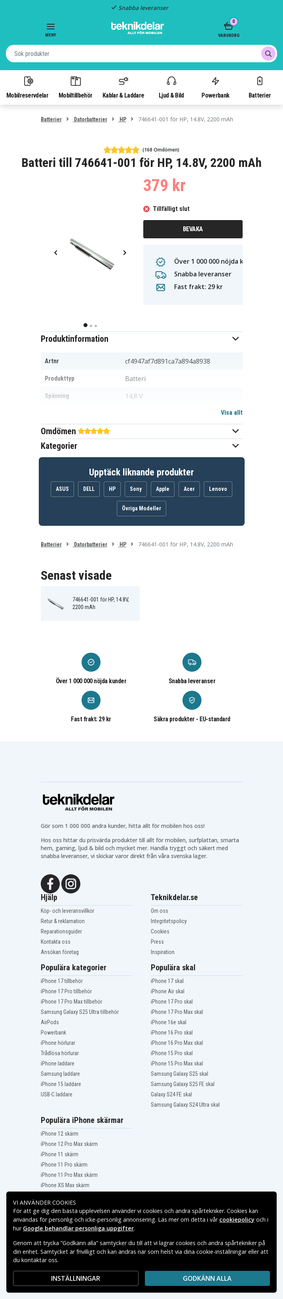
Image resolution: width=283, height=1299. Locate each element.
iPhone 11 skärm (59, 1154)
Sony (136, 489)
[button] (142, 338)
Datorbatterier (90, 119)
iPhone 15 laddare (61, 1084)
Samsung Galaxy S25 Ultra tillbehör (80, 1012)
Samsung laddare (60, 1074)
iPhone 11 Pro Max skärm (69, 1175)
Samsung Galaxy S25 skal (179, 1074)
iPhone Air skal (167, 991)
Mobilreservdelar (27, 87)
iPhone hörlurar (58, 1043)
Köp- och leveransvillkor (67, 911)
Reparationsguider (61, 931)
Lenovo (218, 489)
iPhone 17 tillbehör (62, 981)
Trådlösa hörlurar (60, 1053)
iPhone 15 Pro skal (172, 1053)
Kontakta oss (55, 942)
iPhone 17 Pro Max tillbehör (71, 1001)
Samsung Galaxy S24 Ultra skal (185, 1105)
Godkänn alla (207, 1278)
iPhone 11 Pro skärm (64, 1164)
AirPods (50, 1022)
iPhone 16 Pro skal (172, 1032)
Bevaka (193, 229)
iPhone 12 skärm (59, 1133)
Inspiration (163, 952)
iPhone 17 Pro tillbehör (66, 991)
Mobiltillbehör (75, 87)
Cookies (160, 931)
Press (157, 942)
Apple (162, 489)
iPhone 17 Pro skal (172, 1001)
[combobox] (141, 53)
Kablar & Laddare (123, 87)
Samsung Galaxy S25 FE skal (183, 1084)
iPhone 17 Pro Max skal (177, 1012)
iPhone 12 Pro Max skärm (69, 1144)
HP (122, 119)
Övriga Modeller (141, 508)
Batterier (260, 87)
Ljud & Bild (171, 87)
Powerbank (215, 87)
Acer (189, 489)
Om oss (159, 911)
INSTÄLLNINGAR (75, 1278)
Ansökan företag (60, 952)
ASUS (62, 489)
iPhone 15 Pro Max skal (177, 1063)
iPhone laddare (57, 1063)
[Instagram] (70, 883)
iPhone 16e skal (168, 1022)
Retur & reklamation (63, 921)
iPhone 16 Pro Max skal (177, 1043)
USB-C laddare (56, 1094)
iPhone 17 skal (167, 981)
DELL (89, 489)
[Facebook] (50, 883)
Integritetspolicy (169, 921)
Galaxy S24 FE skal (171, 1094)
